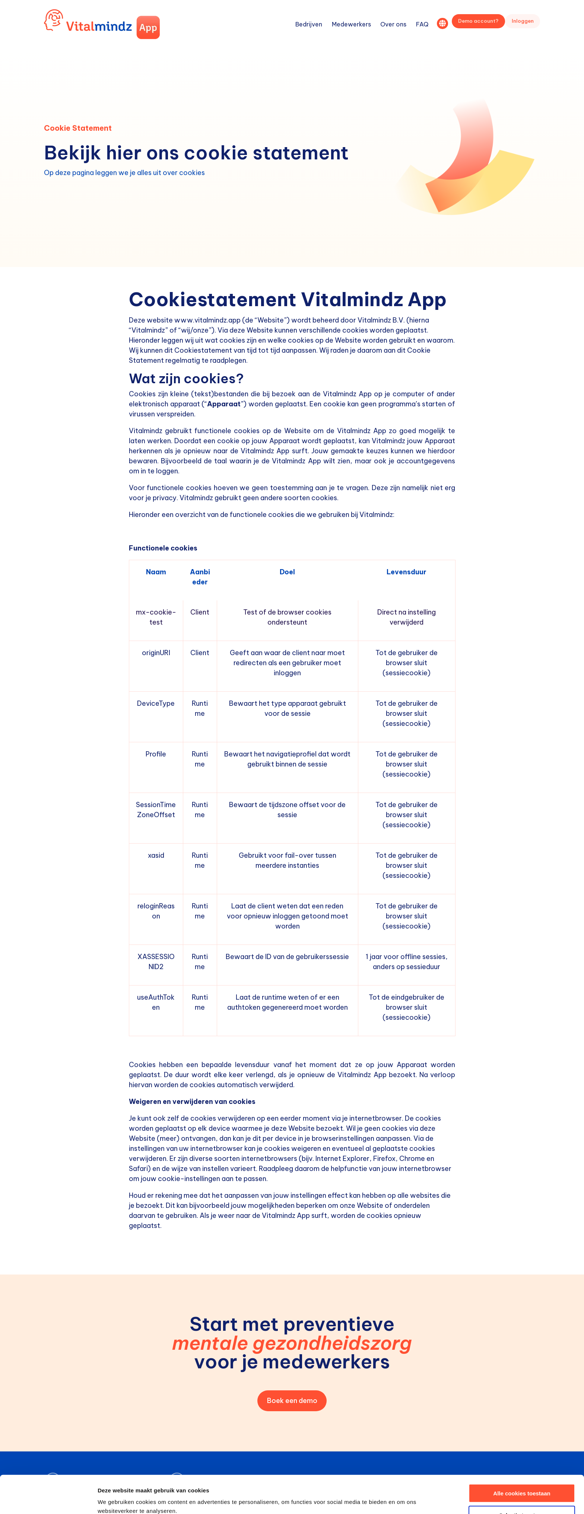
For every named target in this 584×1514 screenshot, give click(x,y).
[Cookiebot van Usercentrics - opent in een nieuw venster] (48, 1499)
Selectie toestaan (522, 1479)
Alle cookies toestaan (521, 1457)
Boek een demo (292, 1400)
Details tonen (402, 1499)
